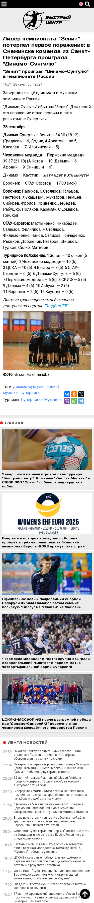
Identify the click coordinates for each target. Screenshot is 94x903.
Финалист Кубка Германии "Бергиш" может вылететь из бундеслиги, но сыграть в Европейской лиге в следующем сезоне (51, 834)
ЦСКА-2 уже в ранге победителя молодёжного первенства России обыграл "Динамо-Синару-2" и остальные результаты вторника (49, 861)
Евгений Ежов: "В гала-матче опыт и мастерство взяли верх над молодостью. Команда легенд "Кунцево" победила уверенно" (48, 848)
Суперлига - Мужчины (42, 399)
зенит (52, 386)
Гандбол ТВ (56, 305)
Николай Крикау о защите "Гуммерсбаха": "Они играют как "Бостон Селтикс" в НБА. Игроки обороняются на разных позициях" (47, 754)
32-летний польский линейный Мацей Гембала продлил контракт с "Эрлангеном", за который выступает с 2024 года (47, 781)
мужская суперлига (21, 392)
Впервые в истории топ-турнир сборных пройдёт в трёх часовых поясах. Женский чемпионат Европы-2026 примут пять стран (49, 821)
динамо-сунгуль (28, 386)
